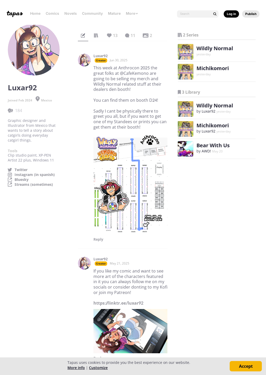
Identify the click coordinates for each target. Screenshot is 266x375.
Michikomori (212, 68)
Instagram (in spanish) (35, 175)
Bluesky (22, 180)
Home (35, 13)
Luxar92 (100, 56)
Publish (250, 14)
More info (76, 367)
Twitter (21, 170)
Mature (114, 13)
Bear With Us (213, 145)
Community (92, 13)
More (132, 13)
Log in (231, 14)
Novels (70, 13)
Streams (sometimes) (34, 184)
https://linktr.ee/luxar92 (118, 303)
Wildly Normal (214, 48)
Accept (246, 366)
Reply (98, 239)
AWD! (206, 151)
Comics (52, 13)
